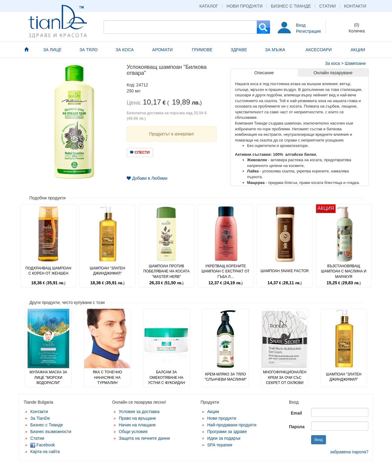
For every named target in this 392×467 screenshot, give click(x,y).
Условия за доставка (139, 411)
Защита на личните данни (144, 438)
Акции (213, 411)
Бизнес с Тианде (291, 6)
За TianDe (40, 418)
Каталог (208, 6)
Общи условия (133, 431)
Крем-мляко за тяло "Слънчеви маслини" (225, 377)
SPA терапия (219, 444)
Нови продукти (245, 6)
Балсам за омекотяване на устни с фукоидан (166, 377)
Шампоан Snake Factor (285, 271)
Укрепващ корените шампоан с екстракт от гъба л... (225, 271)
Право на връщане (137, 418)
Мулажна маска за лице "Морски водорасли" (48, 377)
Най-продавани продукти (231, 424)
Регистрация (308, 31)
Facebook (42, 444)
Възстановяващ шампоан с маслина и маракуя (344, 271)
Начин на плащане (137, 424)
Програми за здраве (227, 431)
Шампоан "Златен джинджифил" (107, 270)
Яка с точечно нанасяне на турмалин (107, 377)
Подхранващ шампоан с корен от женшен (48, 270)
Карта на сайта (45, 451)
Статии (327, 6)
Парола (296, 426)
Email (296, 413)
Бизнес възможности (50, 431)
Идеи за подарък (224, 438)
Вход (301, 25)
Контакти (355, 6)
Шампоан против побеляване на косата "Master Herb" (166, 271)
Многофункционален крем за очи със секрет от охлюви (284, 377)
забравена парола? (349, 451)
